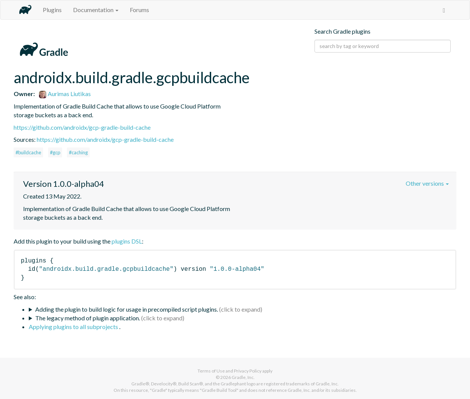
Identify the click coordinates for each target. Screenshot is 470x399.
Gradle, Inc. (243, 377)
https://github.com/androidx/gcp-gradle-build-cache (82, 127)
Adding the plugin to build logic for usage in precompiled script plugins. (126, 309)
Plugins (52, 9)
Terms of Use (211, 371)
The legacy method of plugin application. (87, 317)
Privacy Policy (247, 371)
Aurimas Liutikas (65, 93)
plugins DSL (127, 241)
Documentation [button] (95, 9)
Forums (139, 9)
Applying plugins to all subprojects (74, 326)
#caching (78, 152)
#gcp (55, 152)
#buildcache (28, 152)
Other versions (427, 183)
